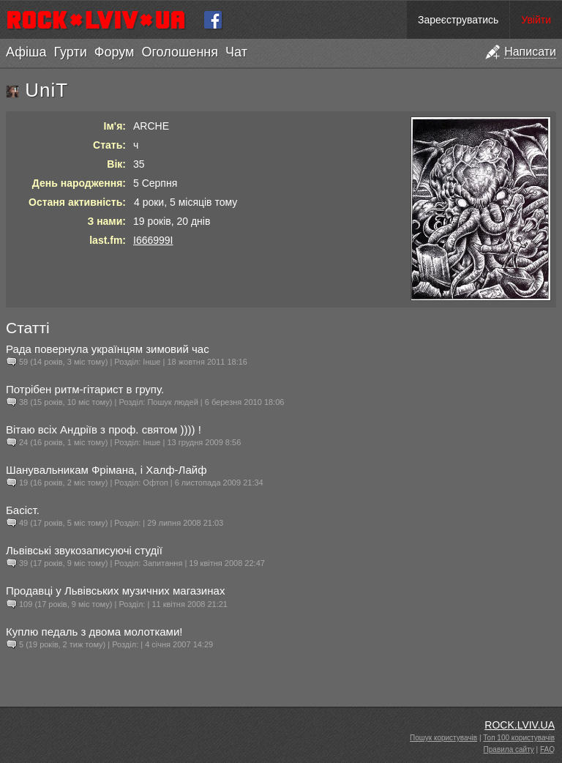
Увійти (536, 20)
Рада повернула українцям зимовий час (107, 349)
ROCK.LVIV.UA (519, 725)
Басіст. (23, 510)
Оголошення (179, 52)
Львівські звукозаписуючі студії (84, 550)
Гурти (69, 52)
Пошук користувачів (443, 738)
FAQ (547, 749)
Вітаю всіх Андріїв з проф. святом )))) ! (103, 429)
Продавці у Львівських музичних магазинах (115, 590)
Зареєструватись (458, 20)
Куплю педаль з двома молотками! (94, 631)
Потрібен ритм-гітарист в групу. (85, 389)
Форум (114, 52)
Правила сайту (509, 749)
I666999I (153, 240)
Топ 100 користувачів (519, 738)
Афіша (26, 52)
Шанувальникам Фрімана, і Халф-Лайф (106, 470)
